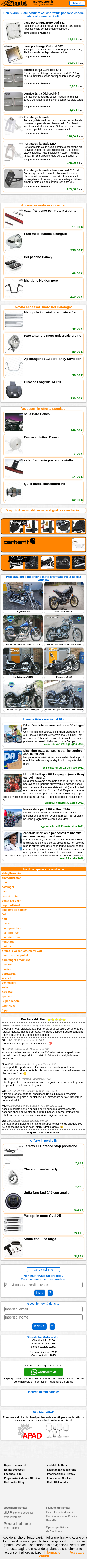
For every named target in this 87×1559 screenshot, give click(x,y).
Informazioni (53, 1552)
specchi (7, 996)
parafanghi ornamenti (16, 960)
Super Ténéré (11, 1001)
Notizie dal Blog (14, 1482)
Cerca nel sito (43, 1269)
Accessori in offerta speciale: (43, 408)
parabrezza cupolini (15, 955)
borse (5, 882)
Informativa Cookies (59, 1478)
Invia (39, 1292)
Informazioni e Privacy (61, 1473)
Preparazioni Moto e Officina (22, 1478)
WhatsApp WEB (43, 1372)
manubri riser (11, 932)
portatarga (8, 973)
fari (4, 914)
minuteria (8, 941)
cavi (4, 891)
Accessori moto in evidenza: (43, 205)
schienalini (9, 982)
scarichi (7, 978)
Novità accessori (14, 1469)
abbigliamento (11, 873)
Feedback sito (13, 1473)
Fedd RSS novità (57, 1482)
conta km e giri (11, 900)
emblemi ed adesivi (14, 909)
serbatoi (7, 991)
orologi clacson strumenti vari (22, 950)
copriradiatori (11, 905)
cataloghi (8, 887)
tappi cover (9, 1005)
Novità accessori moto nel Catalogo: (43, 307)
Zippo (5, 1010)
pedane (7, 964)
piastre (6, 969)
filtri (4, 918)
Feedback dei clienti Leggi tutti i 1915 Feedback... (43, 1076)
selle (5, 987)
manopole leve (11, 928)
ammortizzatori (12, 877)
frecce (6, 923)
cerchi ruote (10, 896)
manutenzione (11, 937)
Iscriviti (39, 1326)
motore (6, 946)
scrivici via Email (57, 1465)
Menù (77, 3)
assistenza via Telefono (61, 1469)
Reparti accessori (15, 1465)
